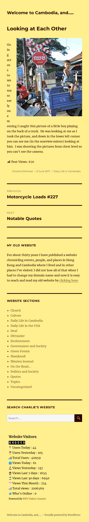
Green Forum (20, 351)
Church (16, 310)
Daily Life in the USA (25, 326)
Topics (15, 382)
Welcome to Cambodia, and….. (40, 12)
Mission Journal (22, 361)
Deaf (14, 331)
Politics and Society (25, 371)
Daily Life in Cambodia (67, 171)
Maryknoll (18, 356)
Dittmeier (18, 336)
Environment (20, 341)
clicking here (68, 280)
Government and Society (28, 346)
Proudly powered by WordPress (62, 515)
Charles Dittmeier (22, 171)
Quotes (16, 376)
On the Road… (21, 366)
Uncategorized (21, 387)
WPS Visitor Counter (34, 498)
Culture (16, 315)
